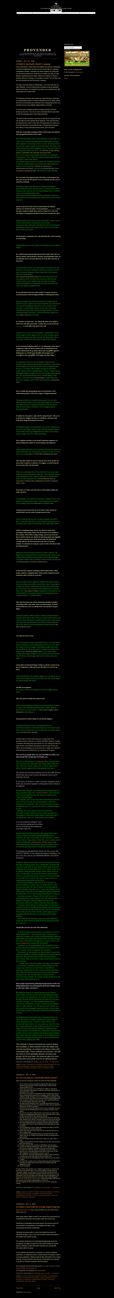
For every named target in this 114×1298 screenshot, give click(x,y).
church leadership (23, 1066)
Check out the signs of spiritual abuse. (30, 1178)
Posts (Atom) (27, 1292)
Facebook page (78, 72)
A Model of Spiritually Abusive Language (33, 64)
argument (30, 1064)
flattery (35, 1195)
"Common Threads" (41, 793)
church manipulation (38, 1066)
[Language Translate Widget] (73, 47)
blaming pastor (54, 1064)
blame (45, 1064)
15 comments (53, 1061)
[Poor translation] (59, 10)
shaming (34, 1068)
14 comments (55, 1187)
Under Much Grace (25, 1210)
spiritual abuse (43, 1068)
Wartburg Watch (41, 1270)
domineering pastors (23, 1195)
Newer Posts (19, 1288)
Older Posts (57, 1288)
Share (65, 78)
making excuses (44, 1195)
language (19, 1068)
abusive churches (28, 1276)
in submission (24, 943)
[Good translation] (53, 10)
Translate (75, 49)
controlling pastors (23, 1193)
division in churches (23, 1279)
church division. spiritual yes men (46, 1192)
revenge (27, 1068)
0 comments (55, 1273)
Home (38, 1288)
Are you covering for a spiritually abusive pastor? (37, 1078)
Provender (38, 50)
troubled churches (28, 1197)
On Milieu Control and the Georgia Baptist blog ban (38, 1207)
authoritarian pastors (31, 1277)
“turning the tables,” (42, 761)
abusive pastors (27, 1192)
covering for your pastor (41, 1193)
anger (24, 1064)
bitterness (38, 1064)
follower (50, 1066)
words (51, 1068)
